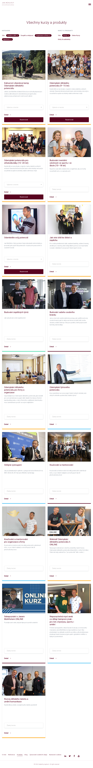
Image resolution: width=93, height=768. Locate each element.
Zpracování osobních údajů (38, 754)
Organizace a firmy (43, 35)
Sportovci (7, 39)
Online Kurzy (76, 35)
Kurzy (66, 35)
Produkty (20, 754)
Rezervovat (24, 120)
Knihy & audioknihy (64, 39)
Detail (7, 115)
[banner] (10, 4)
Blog (26, 754)
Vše (3, 35)
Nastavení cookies (55, 754)
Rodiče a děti (12, 35)
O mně (4, 754)
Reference (11, 754)
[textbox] (23, 107)
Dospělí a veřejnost (27, 35)
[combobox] (23, 107)
